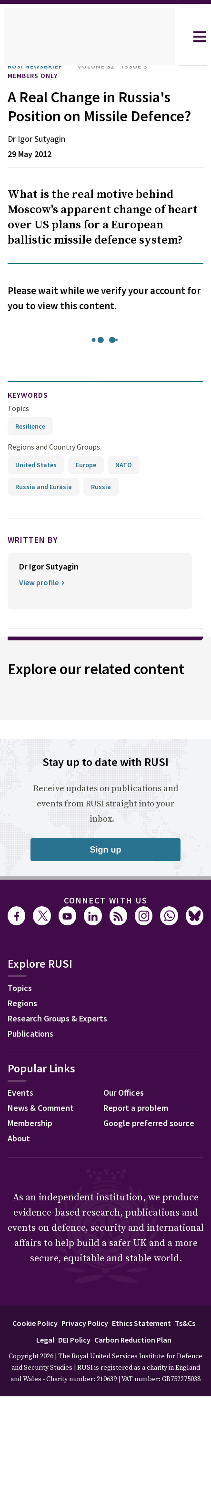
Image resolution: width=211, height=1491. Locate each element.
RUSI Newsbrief (40, 66)
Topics (18, 427)
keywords (32, 414)
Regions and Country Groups (55, 465)
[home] (89, 37)
